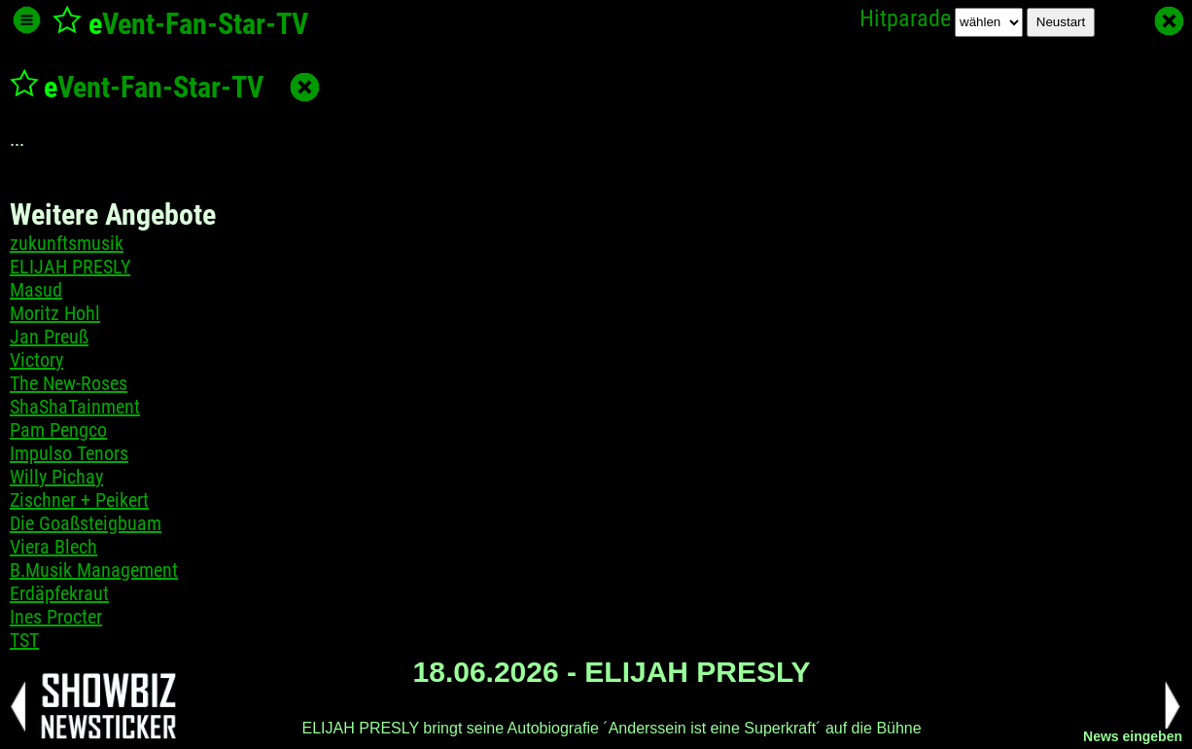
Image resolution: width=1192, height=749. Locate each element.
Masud (36, 290)
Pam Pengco (58, 430)
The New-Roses (68, 383)
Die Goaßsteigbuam (85, 523)
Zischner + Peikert (79, 500)
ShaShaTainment (75, 406)
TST (24, 640)
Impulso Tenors (69, 453)
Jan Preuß (49, 336)
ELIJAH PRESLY (70, 266)
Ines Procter (56, 616)
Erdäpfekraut (59, 593)
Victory (36, 360)
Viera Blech (53, 546)
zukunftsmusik (66, 243)
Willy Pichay (56, 476)
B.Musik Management (94, 570)
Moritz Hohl (55, 313)
